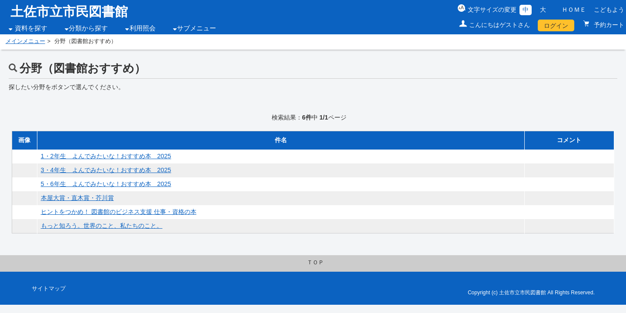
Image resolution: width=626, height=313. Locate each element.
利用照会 (143, 28)
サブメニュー (196, 28)
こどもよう (609, 9)
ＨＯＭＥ (574, 9)
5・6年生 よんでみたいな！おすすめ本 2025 (106, 183)
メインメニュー (25, 41)
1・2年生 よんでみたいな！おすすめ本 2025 (106, 156)
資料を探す (31, 28)
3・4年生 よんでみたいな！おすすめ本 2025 (106, 169)
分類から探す (88, 28)
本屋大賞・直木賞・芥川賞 (77, 197)
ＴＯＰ (315, 263)
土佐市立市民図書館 (69, 11)
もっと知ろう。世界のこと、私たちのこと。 (102, 225)
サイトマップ (49, 289)
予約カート (608, 24)
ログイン (556, 25)
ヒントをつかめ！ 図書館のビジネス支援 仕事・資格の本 (118, 211)
